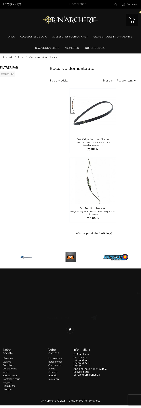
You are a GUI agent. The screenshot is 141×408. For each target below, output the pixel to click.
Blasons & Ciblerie (47, 48)
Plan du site (9, 386)
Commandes (55, 365)
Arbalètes (72, 48)
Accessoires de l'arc (33, 36)
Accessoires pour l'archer (70, 36)
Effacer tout (7, 73)
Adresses (53, 372)
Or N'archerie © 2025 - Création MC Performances (70, 400)
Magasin (7, 382)
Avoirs (51, 368)
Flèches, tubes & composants (112, 36)
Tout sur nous (10, 375)
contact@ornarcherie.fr (87, 374)
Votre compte (53, 351)
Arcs (11, 36)
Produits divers (94, 48)
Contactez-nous (11, 379)
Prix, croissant (126, 81)
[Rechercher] (92, 4)
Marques (7, 389)
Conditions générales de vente (10, 368)
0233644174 (12, 4)
